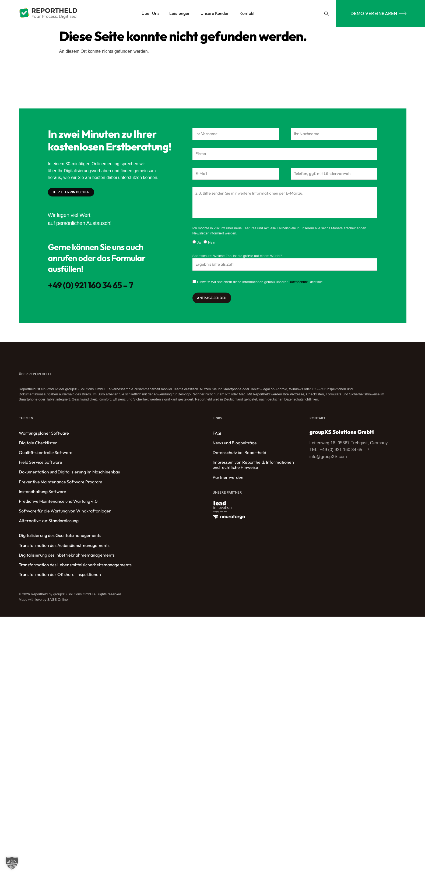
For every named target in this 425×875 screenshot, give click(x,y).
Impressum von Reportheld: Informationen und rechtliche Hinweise (253, 468)
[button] (326, 13)
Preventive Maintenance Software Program (60, 484)
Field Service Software (40, 465)
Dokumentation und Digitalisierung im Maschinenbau (69, 474)
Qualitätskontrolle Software (45, 455)
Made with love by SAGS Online (43, 602)
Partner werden (228, 480)
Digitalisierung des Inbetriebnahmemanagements (67, 558)
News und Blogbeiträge (235, 445)
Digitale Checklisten (38, 445)
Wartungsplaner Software (44, 435)
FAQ (217, 435)
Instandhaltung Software (42, 494)
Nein (211, 245)
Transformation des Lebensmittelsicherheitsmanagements (75, 567)
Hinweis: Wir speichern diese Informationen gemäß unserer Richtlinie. (260, 285)
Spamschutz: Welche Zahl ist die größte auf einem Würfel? (237, 258)
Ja (199, 245)
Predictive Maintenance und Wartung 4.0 (58, 504)
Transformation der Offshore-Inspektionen (60, 577)
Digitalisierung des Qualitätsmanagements (60, 538)
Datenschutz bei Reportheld (239, 455)
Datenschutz (298, 285)
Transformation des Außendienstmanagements (64, 548)
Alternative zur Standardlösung (49, 523)
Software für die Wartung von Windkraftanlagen (65, 513)
